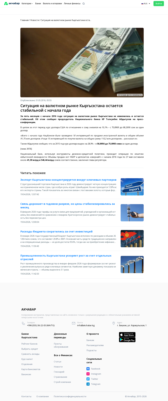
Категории (27, 3)
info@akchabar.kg (86, 325)
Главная (24, 20)
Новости (34, 20)
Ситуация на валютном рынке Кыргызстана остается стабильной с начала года (80, 20)
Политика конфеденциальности (70, 396)
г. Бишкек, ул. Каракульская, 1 (132, 325)
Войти (159, 3)
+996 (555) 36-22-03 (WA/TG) (41, 325)
